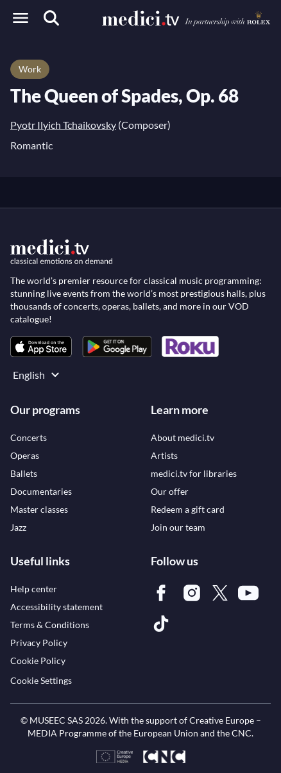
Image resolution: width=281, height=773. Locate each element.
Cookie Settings (41, 680)
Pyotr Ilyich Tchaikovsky (63, 125)
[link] (41, 346)
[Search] (51, 18)
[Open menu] (20, 18)
